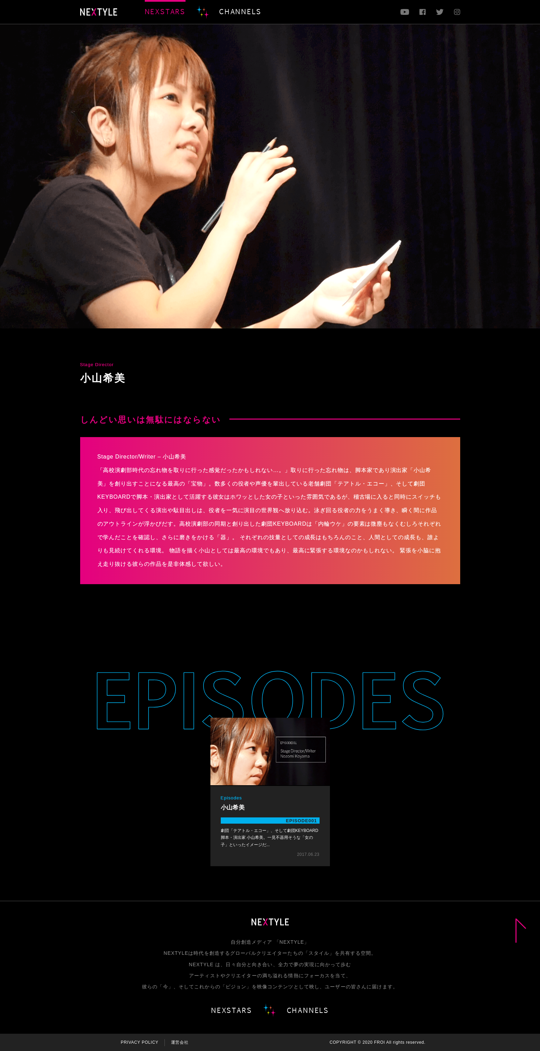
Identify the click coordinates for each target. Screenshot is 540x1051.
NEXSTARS (165, 11)
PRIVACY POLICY (140, 1042)
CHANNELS (240, 11)
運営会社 (180, 1042)
